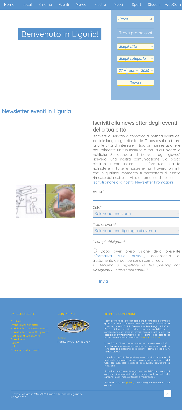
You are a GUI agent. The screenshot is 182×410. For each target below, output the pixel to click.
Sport (136, 4)
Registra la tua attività (25, 335)
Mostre (100, 4)
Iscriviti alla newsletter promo (30, 332)
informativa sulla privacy (118, 256)
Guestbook (18, 339)
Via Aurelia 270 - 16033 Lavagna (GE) (45, 210)
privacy (130, 382)
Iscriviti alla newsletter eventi (29, 328)
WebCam (173, 4)
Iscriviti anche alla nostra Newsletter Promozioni (133, 182)
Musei (118, 4)
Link (13, 346)
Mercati (82, 4)
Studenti (154, 4)
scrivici (62, 338)
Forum (15, 343)
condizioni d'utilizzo (150, 337)
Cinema (45, 4)
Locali (27, 4)
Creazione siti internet (25, 350)
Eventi (64, 4)
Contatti (16, 321)
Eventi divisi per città (24, 325)
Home (9, 4)
